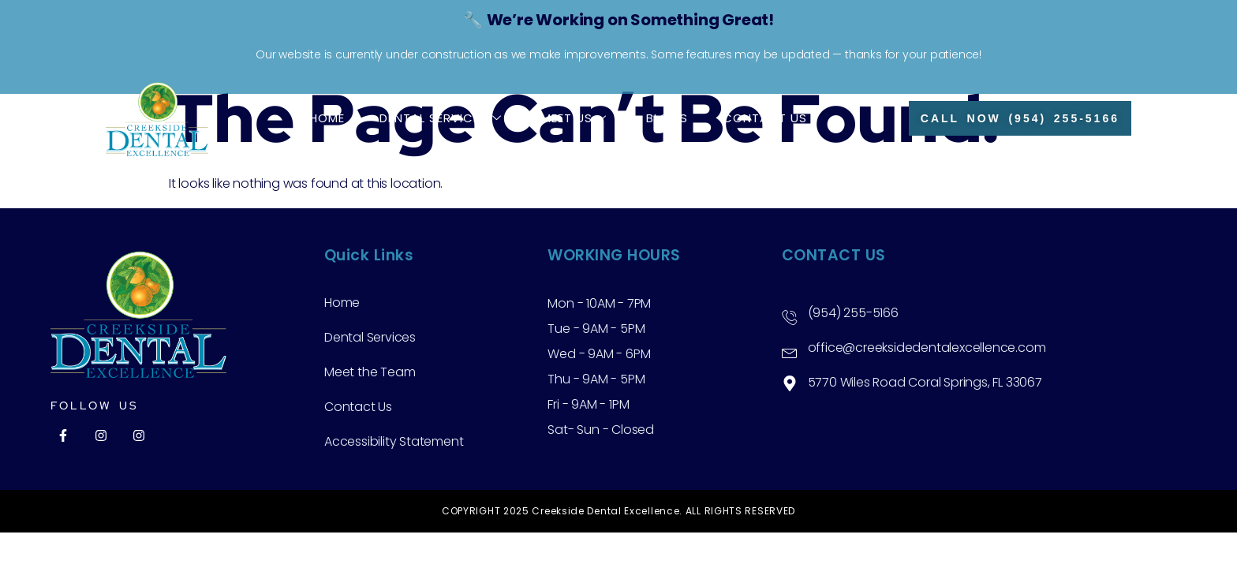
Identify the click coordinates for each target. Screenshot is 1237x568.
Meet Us (574, 118)
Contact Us (765, 118)
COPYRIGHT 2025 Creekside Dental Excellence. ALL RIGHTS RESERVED (618, 511)
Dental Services (440, 118)
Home (327, 118)
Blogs (667, 118)
